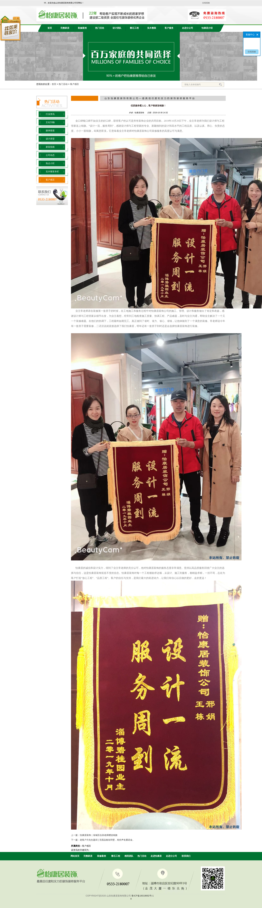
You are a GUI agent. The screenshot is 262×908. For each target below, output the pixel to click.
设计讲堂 (50, 139)
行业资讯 (50, 114)
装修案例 (82, 28)
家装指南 (50, 147)
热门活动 (99, 28)
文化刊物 (50, 122)
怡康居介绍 (207, 28)
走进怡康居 (156, 856)
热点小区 (50, 163)
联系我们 (186, 856)
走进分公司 (187, 28)
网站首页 (75, 856)
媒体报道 (50, 130)
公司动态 (50, 155)
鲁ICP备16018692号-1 (142, 895)
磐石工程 (134, 28)
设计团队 (117, 28)
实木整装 (151, 28)
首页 (50, 28)
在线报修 (206, 3)
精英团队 (129, 856)
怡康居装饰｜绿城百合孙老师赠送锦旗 (98, 835)
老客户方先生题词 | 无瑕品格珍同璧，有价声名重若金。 (107, 840)
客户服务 (169, 28)
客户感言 (74, 84)
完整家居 (64, 28)
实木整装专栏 (52, 171)
